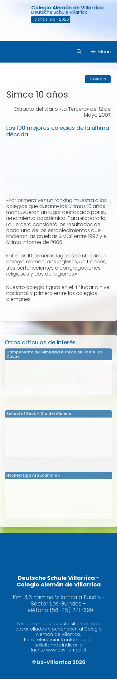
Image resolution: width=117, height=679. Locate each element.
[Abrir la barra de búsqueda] (79, 52)
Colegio (98, 79)
